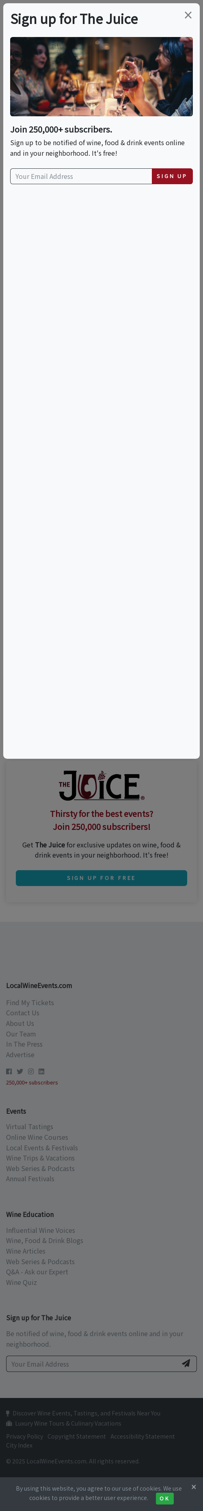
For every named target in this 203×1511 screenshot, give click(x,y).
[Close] (194, 1486)
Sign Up (172, 176)
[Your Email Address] (81, 176)
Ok (165, 1498)
